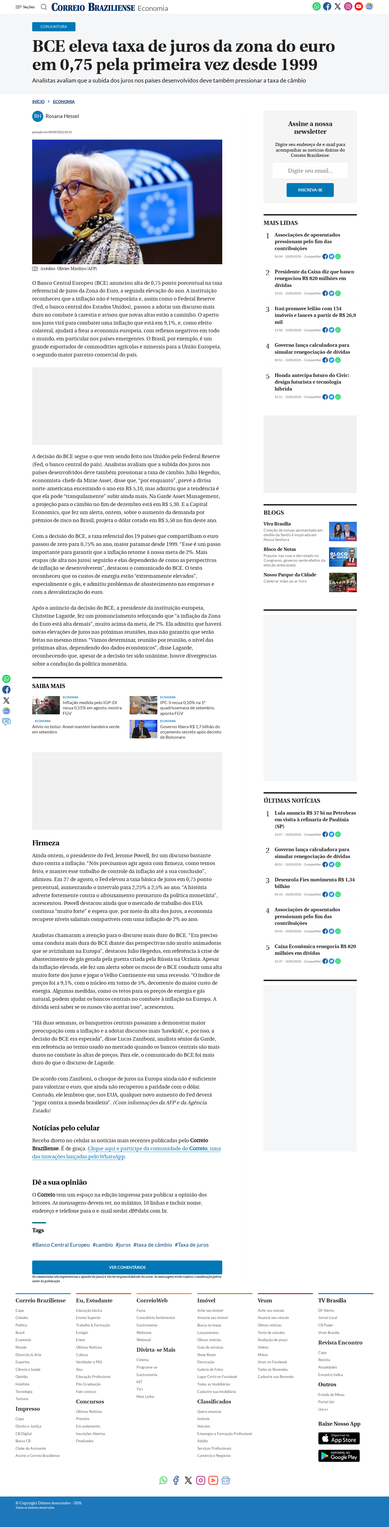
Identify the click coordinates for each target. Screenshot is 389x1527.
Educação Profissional (93, 1376)
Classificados (214, 1401)
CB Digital (24, 1433)
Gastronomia (147, 1325)
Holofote (22, 1384)
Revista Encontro (340, 1342)
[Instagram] (348, 9)
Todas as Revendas (273, 1369)
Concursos (90, 1401)
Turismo (22, 1399)
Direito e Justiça (28, 1426)
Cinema (143, 1359)
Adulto (202, 1441)
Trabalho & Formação (93, 1325)
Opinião (22, 1376)
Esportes (23, 1362)
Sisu (79, 1369)
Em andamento (88, 1426)
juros (125, 1244)
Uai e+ (323, 1409)
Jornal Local (327, 1317)
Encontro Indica (330, 1374)
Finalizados (85, 1441)
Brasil (20, 1332)
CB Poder (325, 1325)
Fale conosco (86, 1391)
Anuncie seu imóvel (212, 1317)
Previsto (82, 1418)
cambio (104, 1244)
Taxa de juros (193, 1244)
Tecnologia (24, 1391)
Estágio (82, 1332)
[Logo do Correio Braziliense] (93, 6)
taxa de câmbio (154, 1244)
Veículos (203, 1426)
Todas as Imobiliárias (213, 1384)
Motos (263, 1355)
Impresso (28, 1409)
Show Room (206, 1355)
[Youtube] (359, 9)
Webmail (144, 1340)
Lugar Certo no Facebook (217, 1376)
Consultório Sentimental (156, 1317)
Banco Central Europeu (62, 1244)
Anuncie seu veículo (273, 1317)
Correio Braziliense (40, 1300)
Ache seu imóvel (210, 1310)
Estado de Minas (331, 1394)
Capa (20, 1310)
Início (38, 101)
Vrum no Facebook (272, 1362)
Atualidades (327, 1367)
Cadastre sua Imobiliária (216, 1391)
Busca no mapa (209, 1325)
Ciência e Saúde (28, 1369)
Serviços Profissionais (214, 1448)
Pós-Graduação (88, 1384)
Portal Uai (326, 1402)
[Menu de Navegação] (26, 6)
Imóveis (203, 1418)
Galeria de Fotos (210, 1369)
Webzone (144, 1332)
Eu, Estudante (94, 1300)
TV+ (140, 1389)
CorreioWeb (152, 1300)
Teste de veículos (271, 1332)
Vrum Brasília (328, 1332)
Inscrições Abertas (90, 1433)
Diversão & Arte (28, 1355)
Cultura (82, 1355)
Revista (324, 1359)
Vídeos (263, 1347)
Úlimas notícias (209, 1340)
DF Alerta (326, 1310)
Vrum (265, 1300)
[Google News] (369, 9)
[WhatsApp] (316, 9)
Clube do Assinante (31, 1448)
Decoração (205, 1362)
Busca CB (23, 1441)
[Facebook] (327, 9)
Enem (80, 1340)
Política (21, 1325)
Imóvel (206, 1300)
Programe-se (147, 1367)
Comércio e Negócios (214, 1455)
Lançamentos (208, 1332)
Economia (153, 8)
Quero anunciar (209, 1411)
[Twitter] (338, 9)
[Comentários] (6, 724)
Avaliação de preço (272, 1340)
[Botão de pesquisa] (42, 6)
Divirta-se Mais (156, 1350)
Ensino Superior (88, 1317)
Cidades (22, 1317)
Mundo (21, 1347)
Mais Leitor (146, 1396)
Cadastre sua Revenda (276, 1376)
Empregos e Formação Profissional (224, 1433)
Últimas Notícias (89, 1347)
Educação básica (89, 1310)
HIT (140, 1382)
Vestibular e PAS (89, 1362)
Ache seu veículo (271, 1310)
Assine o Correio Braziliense (38, 1455)
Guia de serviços (210, 1347)
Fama (141, 1310)
